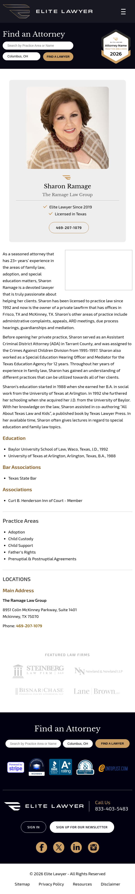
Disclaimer (110, 883)
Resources (82, 883)
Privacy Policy (51, 883)
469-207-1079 (69, 227)
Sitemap (22, 883)
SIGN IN (33, 827)
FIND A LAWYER (58, 56)
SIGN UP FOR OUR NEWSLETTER (82, 827)
